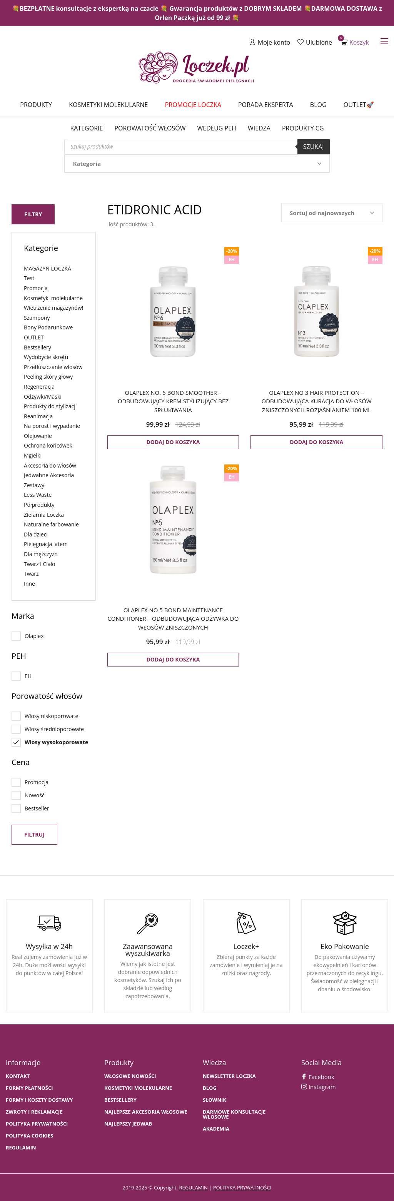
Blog (318, 105)
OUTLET (34, 336)
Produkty (36, 105)
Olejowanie (38, 435)
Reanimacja (38, 415)
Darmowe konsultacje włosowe (234, 1114)
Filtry (33, 213)
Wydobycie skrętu (46, 356)
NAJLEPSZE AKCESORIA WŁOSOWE (145, 1111)
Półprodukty (39, 504)
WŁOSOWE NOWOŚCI (130, 1075)
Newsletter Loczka (229, 1075)
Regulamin (21, 1146)
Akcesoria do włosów (50, 464)
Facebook (317, 1076)
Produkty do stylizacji (50, 405)
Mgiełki (33, 454)
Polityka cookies (29, 1135)
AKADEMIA (216, 1128)
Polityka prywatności (37, 1123)
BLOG (210, 1087)
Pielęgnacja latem (46, 543)
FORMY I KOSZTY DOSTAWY (39, 1099)
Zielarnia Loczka (44, 513)
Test (29, 277)
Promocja (36, 287)
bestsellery (120, 1099)
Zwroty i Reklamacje (34, 1111)
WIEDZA (259, 128)
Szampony (37, 317)
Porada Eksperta (265, 105)
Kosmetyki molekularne (108, 105)
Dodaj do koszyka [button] (173, 442)
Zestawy (34, 484)
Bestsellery (37, 346)
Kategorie (86, 128)
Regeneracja (39, 385)
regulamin (193, 1186)
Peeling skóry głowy (48, 375)
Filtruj (34, 833)
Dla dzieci (36, 533)
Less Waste (38, 494)
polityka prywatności (242, 1186)
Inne (29, 582)
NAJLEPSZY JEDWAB (128, 1123)
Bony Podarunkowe (48, 326)
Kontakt (18, 1075)
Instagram (318, 1086)
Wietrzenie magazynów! (53, 307)
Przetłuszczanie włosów (53, 366)
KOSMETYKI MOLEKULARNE (138, 1087)
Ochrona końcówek (48, 444)
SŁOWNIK (214, 1099)
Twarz (31, 572)
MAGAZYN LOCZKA (47, 267)
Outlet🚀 (359, 105)
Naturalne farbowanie (51, 523)
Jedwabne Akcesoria (49, 474)
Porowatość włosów (149, 128)
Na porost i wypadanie (52, 425)
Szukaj (313, 146)
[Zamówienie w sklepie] (331, 213)
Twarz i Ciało (39, 562)
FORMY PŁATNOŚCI (29, 1087)
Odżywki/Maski (43, 395)
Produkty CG (303, 128)
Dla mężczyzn (41, 553)
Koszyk (355, 42)
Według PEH (216, 128)
